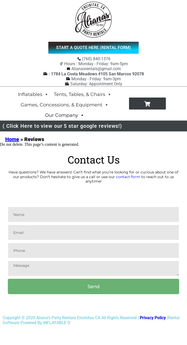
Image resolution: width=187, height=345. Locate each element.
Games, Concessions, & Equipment (65, 104)
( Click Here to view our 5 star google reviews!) (62, 126)
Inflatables (33, 94)
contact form (128, 176)
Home (12, 139)
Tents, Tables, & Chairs (83, 94)
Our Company (64, 115)
